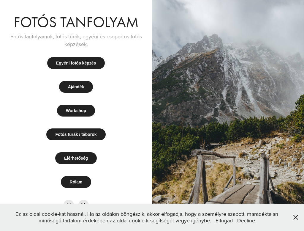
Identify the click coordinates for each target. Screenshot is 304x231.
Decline (246, 220)
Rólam (76, 182)
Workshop (76, 110)
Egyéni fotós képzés (76, 63)
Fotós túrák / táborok (75, 134)
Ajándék (76, 86)
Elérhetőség (76, 158)
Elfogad (224, 220)
